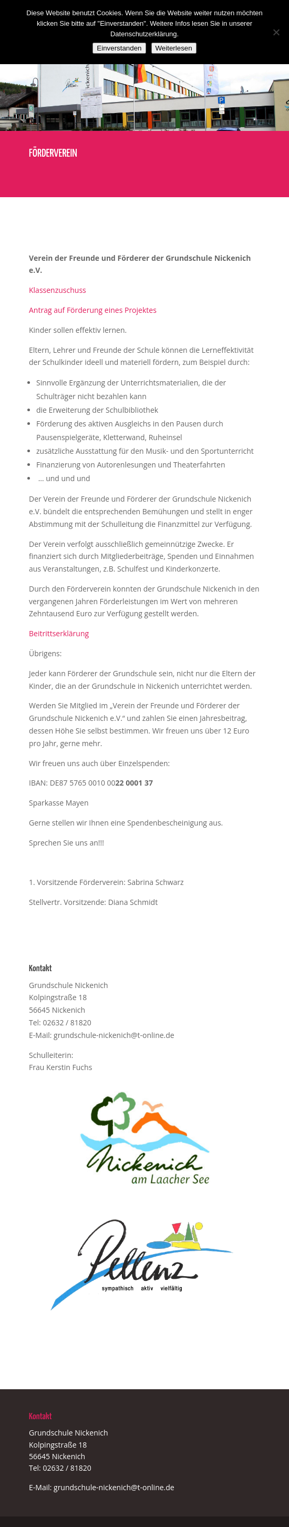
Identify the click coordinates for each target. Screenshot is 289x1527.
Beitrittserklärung (59, 633)
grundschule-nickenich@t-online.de (114, 1035)
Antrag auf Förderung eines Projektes (93, 310)
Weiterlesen (174, 48)
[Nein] (276, 32)
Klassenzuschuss (57, 290)
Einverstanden (119, 48)
